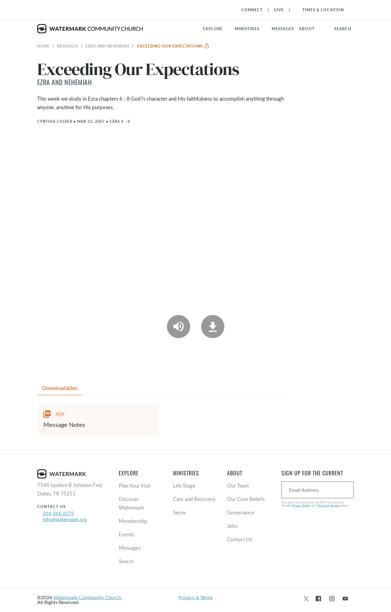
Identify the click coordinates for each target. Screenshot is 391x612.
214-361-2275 (58, 513)
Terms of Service (328, 505)
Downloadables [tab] (59, 388)
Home (43, 46)
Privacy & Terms (196, 597)
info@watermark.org (65, 519)
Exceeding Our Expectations (173, 46)
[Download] (213, 327)
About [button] (307, 28)
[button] (250, 29)
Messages (67, 46)
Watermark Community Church (87, 597)
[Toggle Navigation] (320, 9)
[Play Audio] (178, 327)
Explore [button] (213, 28)
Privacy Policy (301, 505)
